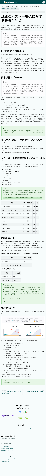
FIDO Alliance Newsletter (7, 450)
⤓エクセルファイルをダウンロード (11, 298)
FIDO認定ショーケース (31, 130)
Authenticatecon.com (7, 448)
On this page (5, 12)
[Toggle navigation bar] (2, 2)
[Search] (43, 2)
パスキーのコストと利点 (23, 382)
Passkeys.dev (5, 461)
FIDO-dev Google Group (7, 459)
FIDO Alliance (5, 446)
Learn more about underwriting (23, 428)
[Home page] (2, 6)
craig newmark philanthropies (23, 406)
